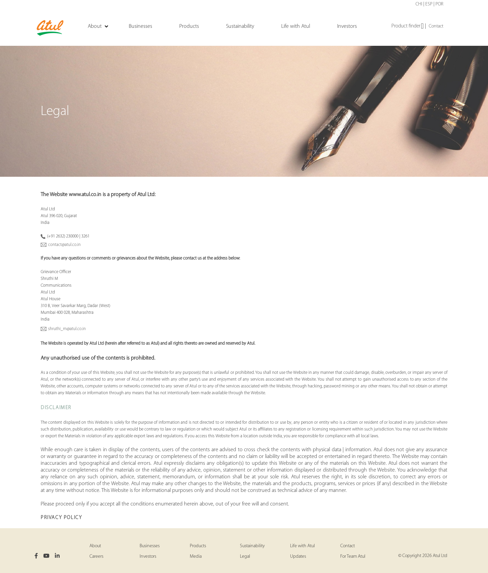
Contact (436, 26)
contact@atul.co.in (64, 245)
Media (196, 556)
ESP (428, 4)
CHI (418, 4)
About (95, 546)
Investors (148, 556)
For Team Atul (352, 556)
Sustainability (252, 546)
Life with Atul (302, 546)
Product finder (407, 26)
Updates (298, 556)
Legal (245, 556)
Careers (96, 556)
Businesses (150, 546)
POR (439, 4)
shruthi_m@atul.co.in (67, 329)
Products (198, 546)
